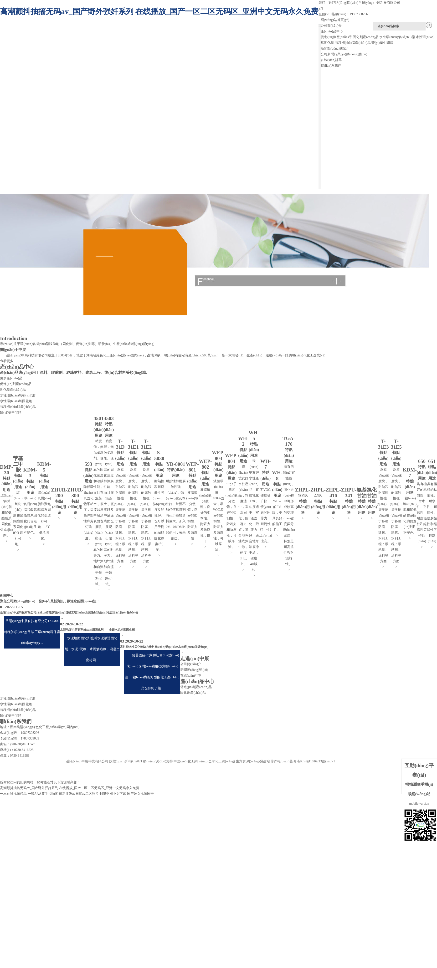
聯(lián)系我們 (331, 65)
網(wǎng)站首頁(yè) (335, 20)
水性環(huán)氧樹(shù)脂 (397, 37)
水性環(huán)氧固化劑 (16, 401)
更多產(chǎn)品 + (12, 378)
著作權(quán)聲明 (283, 761)
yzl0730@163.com (23, 744)
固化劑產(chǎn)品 (366, 37)
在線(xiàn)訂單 (331, 60)
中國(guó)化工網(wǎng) (190, 761)
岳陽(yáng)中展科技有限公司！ (381, 3)
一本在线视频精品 (13, 794)
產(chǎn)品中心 (332, 31)
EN (321, 8)
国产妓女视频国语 (140, 794)
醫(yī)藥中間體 (382, 43)
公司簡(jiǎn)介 (331, 25)
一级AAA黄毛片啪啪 (43, 794)
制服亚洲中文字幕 (112, 794)
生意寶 (241, 761)
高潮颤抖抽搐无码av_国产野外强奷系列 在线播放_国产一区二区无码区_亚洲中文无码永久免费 (159, 11)
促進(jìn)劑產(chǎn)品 (336, 37)
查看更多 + (8, 361)
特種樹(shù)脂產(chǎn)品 (353, 43)
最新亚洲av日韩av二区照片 (78, 794)
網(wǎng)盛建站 (258, 761)
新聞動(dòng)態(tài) (335, 48)
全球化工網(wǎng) (221, 761)
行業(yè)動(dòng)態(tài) (350, 54)
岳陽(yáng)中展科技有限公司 (27, 355)
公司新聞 (327, 54)
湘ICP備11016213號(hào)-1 (316, 761)
